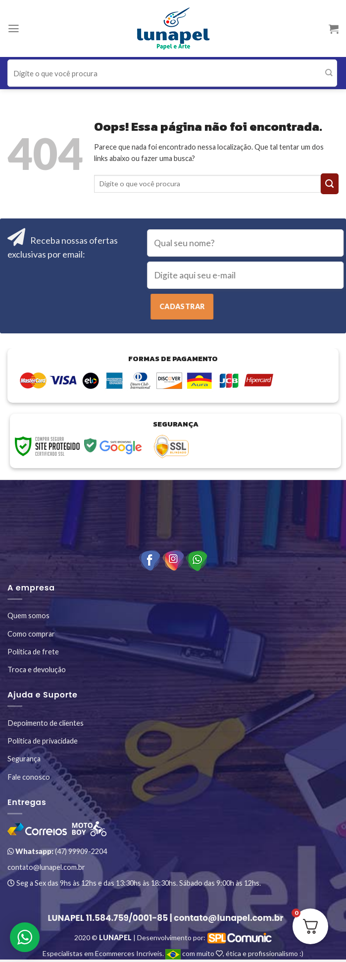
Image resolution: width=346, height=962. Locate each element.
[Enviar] (329, 73)
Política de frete (33, 651)
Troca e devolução (36, 669)
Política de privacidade (42, 741)
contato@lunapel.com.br (46, 867)
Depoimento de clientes (45, 723)
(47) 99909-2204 (57, 851)
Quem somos (28, 615)
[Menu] (13, 28)
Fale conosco (28, 777)
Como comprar (31, 634)
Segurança (24, 758)
